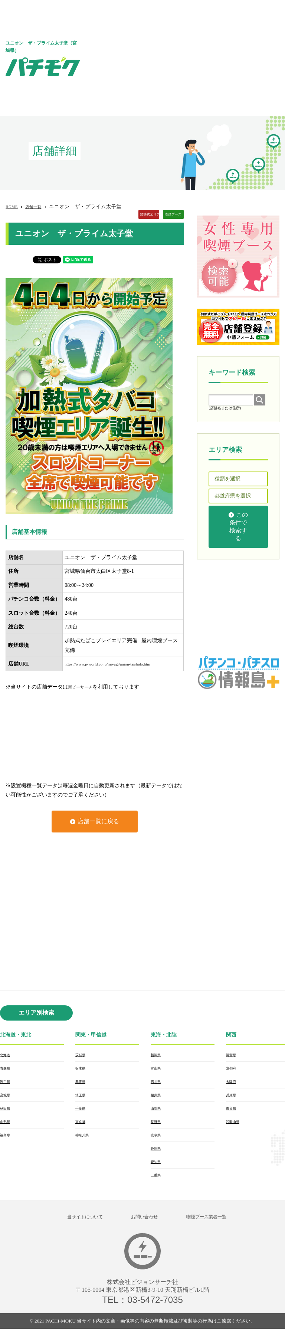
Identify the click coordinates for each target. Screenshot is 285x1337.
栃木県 (82, 1069)
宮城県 (6, 1097)
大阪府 (232, 1083)
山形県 (6, 1125)
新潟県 (157, 1055)
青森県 (6, 1069)
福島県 (6, 1139)
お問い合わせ (143, 1224)
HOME (13, 206)
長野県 (157, 1125)
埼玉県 (82, 1097)
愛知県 (157, 1167)
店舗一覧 (39, 206)
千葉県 (82, 1111)
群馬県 (82, 1083)
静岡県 (157, 1153)
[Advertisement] (188, 57)
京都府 (232, 1069)
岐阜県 (157, 1139)
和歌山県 (235, 1125)
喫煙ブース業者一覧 (216, 1224)
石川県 (157, 1083)
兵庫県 (232, 1097)
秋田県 (6, 1111)
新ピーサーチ (83, 687)
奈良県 (232, 1111)
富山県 (157, 1069)
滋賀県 (232, 1055)
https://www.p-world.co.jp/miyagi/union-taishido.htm (120, 664)
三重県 (157, 1182)
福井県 (157, 1097)
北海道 (6, 1055)
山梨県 (157, 1111)
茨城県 (82, 1055)
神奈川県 (84, 1139)
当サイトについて (74, 1224)
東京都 (82, 1125)
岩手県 (6, 1083)
